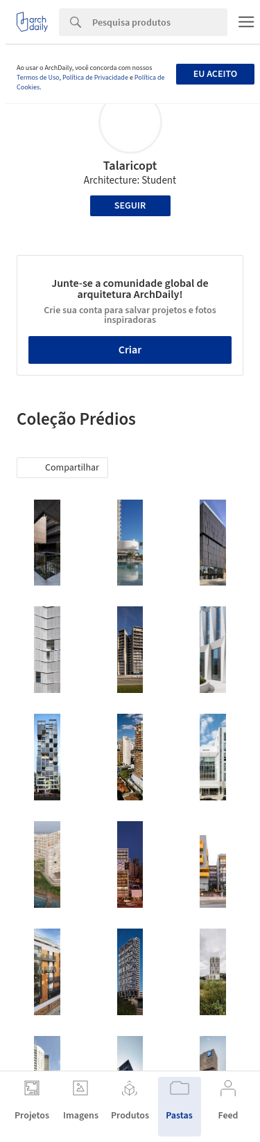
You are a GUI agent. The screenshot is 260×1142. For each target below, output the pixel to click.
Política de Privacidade (95, 77)
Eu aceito (215, 74)
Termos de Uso (38, 77)
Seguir (130, 206)
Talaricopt (130, 166)
